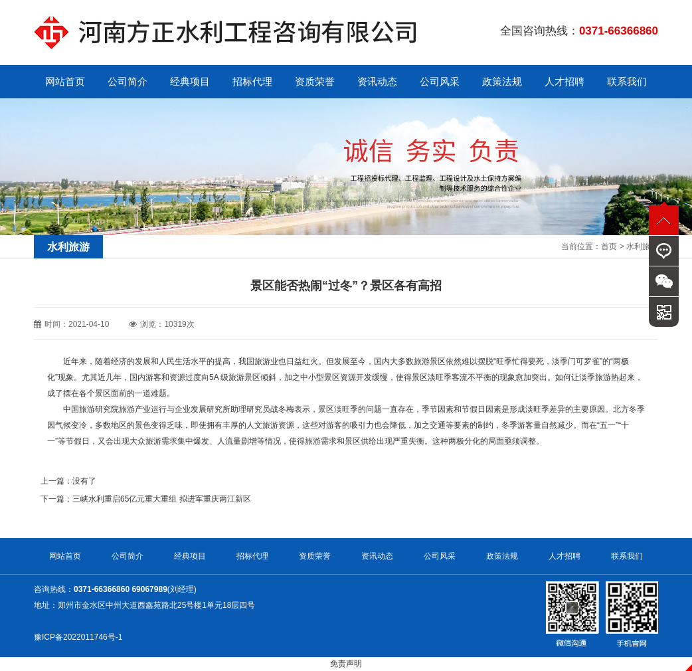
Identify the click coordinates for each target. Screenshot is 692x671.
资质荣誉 (315, 81)
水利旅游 (642, 246)
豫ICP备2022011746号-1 (78, 637)
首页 (609, 246)
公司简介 (127, 81)
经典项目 (190, 81)
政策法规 (502, 81)
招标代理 (252, 81)
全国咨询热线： (579, 31)
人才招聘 (564, 81)
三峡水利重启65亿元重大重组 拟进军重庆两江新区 (161, 499)
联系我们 (627, 81)
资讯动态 (377, 81)
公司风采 (440, 81)
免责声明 (346, 663)
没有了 (84, 481)
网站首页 (65, 81)
